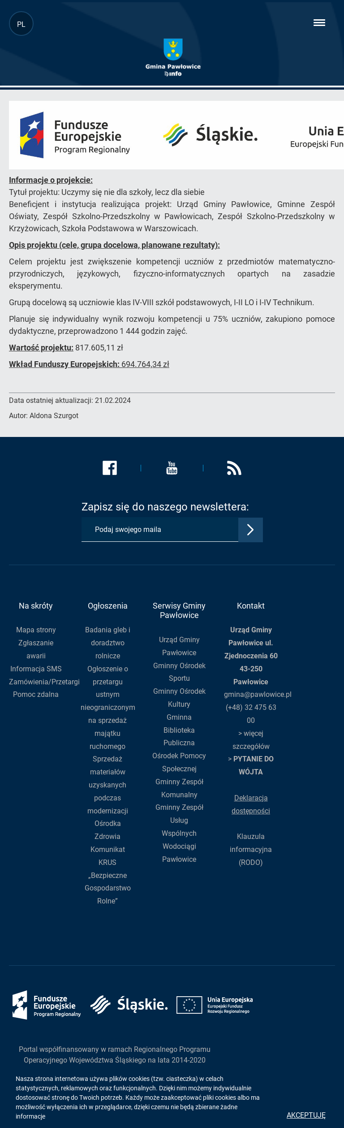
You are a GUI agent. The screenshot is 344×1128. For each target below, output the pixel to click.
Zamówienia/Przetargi (44, 682)
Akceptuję (306, 1115)
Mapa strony (36, 630)
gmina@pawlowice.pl (258, 694)
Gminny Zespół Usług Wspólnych (179, 820)
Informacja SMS (36, 669)
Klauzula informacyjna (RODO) (251, 849)
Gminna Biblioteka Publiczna (179, 730)
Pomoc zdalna (36, 694)
